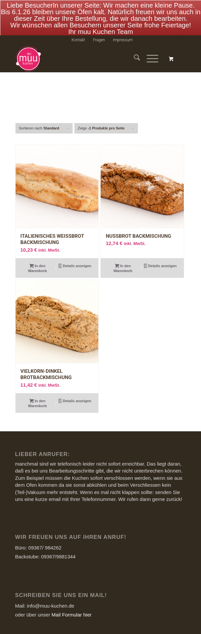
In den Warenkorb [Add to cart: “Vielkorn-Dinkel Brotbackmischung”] (37, 395)
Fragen (99, 32)
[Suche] (133, 51)
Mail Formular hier (72, 607)
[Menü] (149, 51)
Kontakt (78, 32)
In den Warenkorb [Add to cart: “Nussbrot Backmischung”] (123, 260)
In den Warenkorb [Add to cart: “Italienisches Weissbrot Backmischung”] (37, 260)
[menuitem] (78, 33)
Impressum (123, 32)
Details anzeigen (75, 259)
